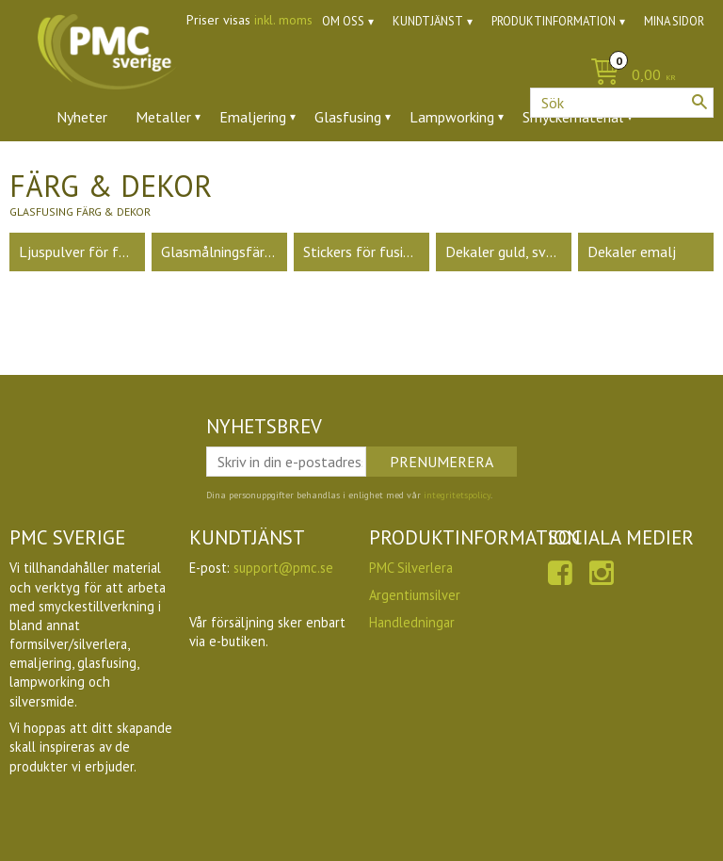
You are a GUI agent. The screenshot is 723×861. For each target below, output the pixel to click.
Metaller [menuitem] (163, 116)
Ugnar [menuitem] (391, 168)
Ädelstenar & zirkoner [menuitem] (125, 168)
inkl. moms (283, 19)
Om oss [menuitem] (343, 21)
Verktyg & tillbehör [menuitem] (284, 168)
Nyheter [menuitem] (81, 116)
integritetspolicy (457, 495)
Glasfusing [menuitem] (347, 116)
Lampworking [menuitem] (452, 116)
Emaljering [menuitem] (252, 116)
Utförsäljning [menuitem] (480, 168)
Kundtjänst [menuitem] (428, 21)
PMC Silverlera (411, 568)
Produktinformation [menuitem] (553, 21)
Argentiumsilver (414, 595)
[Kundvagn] (361, 76)
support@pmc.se (283, 568)
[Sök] (699, 102)
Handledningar (412, 622)
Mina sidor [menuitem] (674, 21)
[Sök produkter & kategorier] (622, 103)
